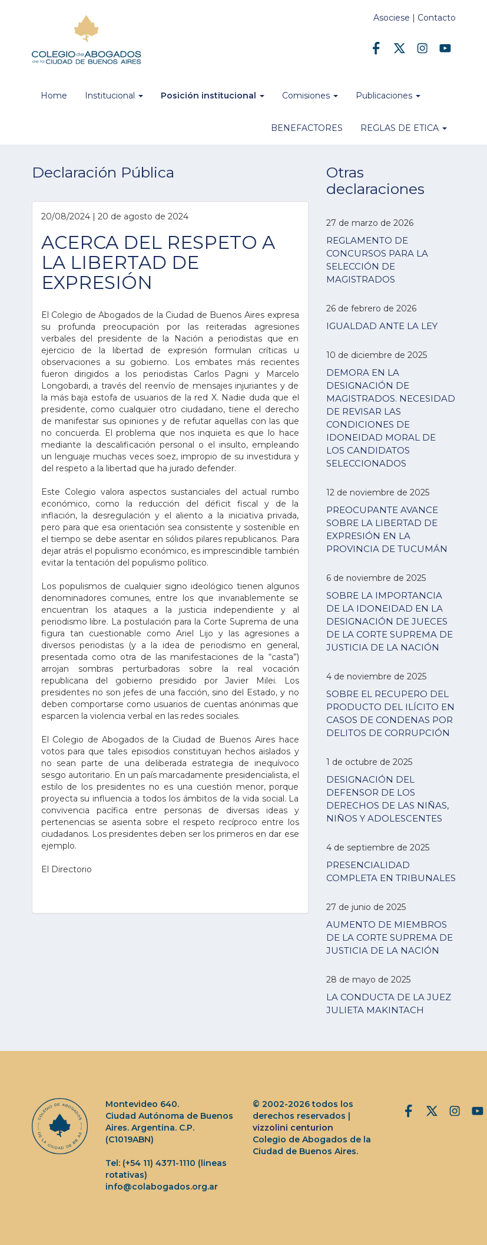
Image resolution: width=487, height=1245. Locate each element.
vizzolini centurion (293, 1127)
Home (54, 95)
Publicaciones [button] (388, 95)
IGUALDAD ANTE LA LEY (382, 325)
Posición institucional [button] (212, 95)
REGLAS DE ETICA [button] (403, 128)
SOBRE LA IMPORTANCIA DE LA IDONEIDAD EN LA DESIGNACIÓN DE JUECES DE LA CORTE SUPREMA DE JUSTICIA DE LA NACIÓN (389, 621)
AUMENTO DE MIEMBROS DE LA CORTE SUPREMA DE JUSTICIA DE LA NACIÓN (389, 937)
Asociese (391, 17)
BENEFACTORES (307, 128)
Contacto (437, 17)
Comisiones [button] (310, 95)
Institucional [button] (114, 95)
